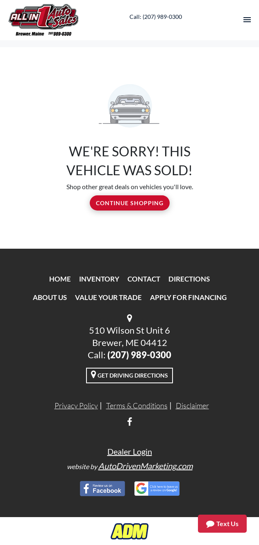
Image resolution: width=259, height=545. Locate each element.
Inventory (99, 279)
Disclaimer (192, 405)
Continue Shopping (130, 202)
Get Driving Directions (129, 374)
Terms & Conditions (137, 405)
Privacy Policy (76, 405)
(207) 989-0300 (139, 354)
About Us (50, 297)
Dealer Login (129, 451)
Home (60, 279)
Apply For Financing (188, 297)
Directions (189, 279)
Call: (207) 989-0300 (156, 16)
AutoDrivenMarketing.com (145, 466)
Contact (143, 279)
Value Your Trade (108, 297)
